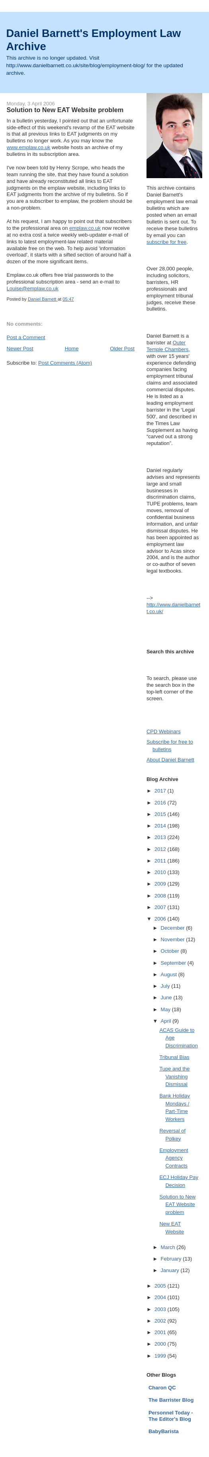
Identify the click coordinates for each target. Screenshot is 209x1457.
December (173, 928)
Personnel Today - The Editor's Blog (170, 1416)
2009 (161, 884)
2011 (161, 861)
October (171, 951)
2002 (161, 1321)
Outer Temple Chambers (167, 346)
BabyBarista (163, 1431)
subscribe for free (166, 242)
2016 (161, 803)
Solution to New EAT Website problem (177, 1204)
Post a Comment (26, 337)
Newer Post (20, 349)
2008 (161, 896)
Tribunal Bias (174, 1057)
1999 (161, 1356)
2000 (161, 1344)
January (171, 1270)
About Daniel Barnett (170, 760)
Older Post (122, 349)
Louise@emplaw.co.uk (33, 288)
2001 (161, 1332)
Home (72, 349)
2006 (161, 919)
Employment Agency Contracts (173, 1158)
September (174, 963)
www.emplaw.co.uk (29, 147)
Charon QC (162, 1388)
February (172, 1259)
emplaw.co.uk (85, 228)
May (166, 1009)
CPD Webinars (163, 731)
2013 (161, 837)
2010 (161, 872)
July (166, 986)
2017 (161, 791)
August (169, 974)
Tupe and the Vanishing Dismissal (174, 1076)
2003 (161, 1309)
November (173, 939)
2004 (161, 1297)
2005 (161, 1286)
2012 (161, 849)
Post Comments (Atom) (65, 363)
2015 (161, 814)
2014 (161, 826)
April (167, 1021)
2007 (161, 907)
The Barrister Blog (170, 1400)
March (169, 1247)
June (167, 997)
